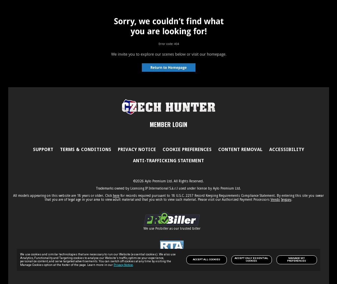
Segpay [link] (286, 199)
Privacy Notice (123, 265)
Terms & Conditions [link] (85, 149)
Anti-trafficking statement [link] (168, 160)
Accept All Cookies (206, 259)
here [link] (116, 195)
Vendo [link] (275, 199)
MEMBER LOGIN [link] (168, 124)
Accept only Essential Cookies (251, 259)
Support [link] (43, 149)
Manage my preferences (296, 259)
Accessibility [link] (286, 149)
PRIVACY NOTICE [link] (137, 149)
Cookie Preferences (187, 149)
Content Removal (240, 149)
